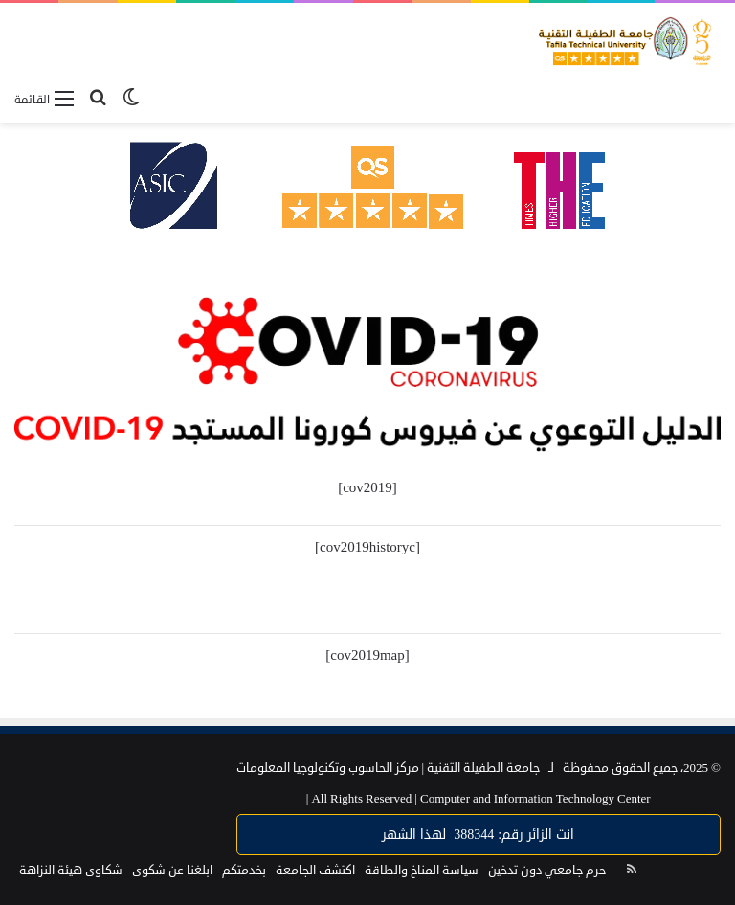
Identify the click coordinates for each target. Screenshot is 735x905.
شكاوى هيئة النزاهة (70, 870)
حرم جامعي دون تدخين (547, 870)
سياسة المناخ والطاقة (422, 870)
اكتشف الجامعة (315, 870)
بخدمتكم (244, 870)
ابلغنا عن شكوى (172, 870)
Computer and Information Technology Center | (478, 798)
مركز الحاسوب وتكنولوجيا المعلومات (327, 768)
